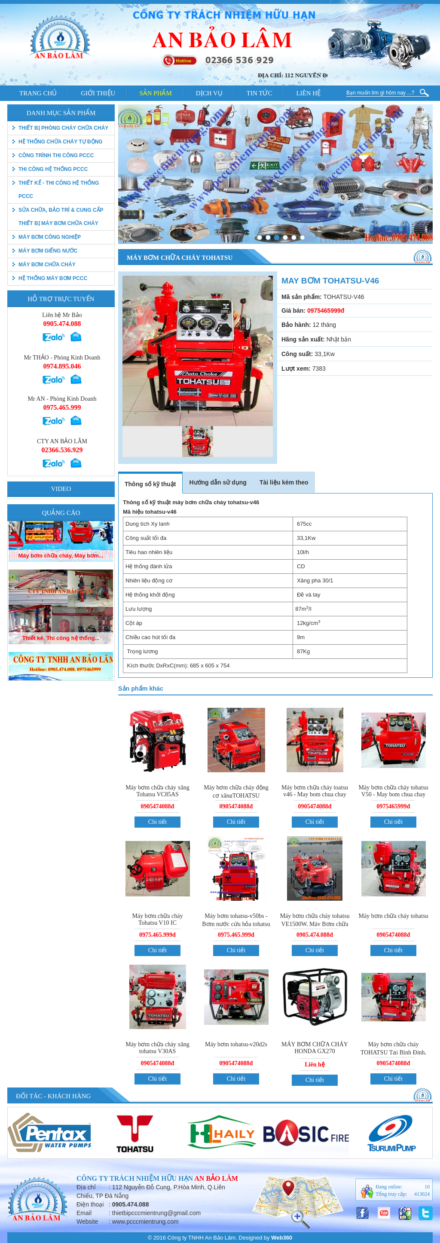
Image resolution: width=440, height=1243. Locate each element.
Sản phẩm (155, 93)
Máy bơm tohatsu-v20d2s (236, 1044)
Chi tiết (157, 822)
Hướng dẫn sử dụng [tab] (217, 482)
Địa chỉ (86, 1187)
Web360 (281, 1237)
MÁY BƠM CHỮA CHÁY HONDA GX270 (314, 1047)
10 (427, 1187)
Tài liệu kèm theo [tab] (284, 482)
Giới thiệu (98, 93)
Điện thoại (90, 1204)
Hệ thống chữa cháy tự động (60, 142)
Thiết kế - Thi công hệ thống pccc (58, 189)
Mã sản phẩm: (301, 296)
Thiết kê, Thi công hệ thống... (60, 673)
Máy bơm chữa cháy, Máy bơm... (60, 590)
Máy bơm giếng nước (47, 251)
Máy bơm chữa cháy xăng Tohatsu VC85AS (157, 791)
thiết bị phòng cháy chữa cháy (63, 128)
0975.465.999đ (157, 935)
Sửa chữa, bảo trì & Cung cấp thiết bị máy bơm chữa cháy (60, 216)
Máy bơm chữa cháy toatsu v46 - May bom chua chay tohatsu (314, 794)
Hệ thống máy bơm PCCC (52, 278)
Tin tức (259, 93)
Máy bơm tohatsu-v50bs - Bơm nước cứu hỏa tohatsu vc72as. (236, 923)
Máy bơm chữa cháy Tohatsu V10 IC (157, 919)
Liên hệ (308, 93)
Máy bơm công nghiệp (49, 237)
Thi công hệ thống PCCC (53, 169)
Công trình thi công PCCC (56, 155)
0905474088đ (157, 806)
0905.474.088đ (314, 935)
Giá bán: (293, 310)
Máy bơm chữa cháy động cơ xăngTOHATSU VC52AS (236, 795)
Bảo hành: (296, 324)
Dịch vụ (209, 93)
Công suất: (297, 353)
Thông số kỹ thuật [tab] (150, 484)
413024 (422, 1194)
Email (84, 1212)
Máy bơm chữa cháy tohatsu (393, 916)
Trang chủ (38, 93)
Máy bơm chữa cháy (47, 265)
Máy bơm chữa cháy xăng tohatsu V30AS (157, 1047)
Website (87, 1221)
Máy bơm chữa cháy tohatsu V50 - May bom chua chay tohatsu (393, 794)
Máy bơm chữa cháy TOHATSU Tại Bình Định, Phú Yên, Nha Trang (393, 1052)
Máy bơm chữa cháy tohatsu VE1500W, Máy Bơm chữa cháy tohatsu (315, 923)
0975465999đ (393, 806)
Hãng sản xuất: (303, 339)
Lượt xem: (296, 368)
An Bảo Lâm (216, 1178)
